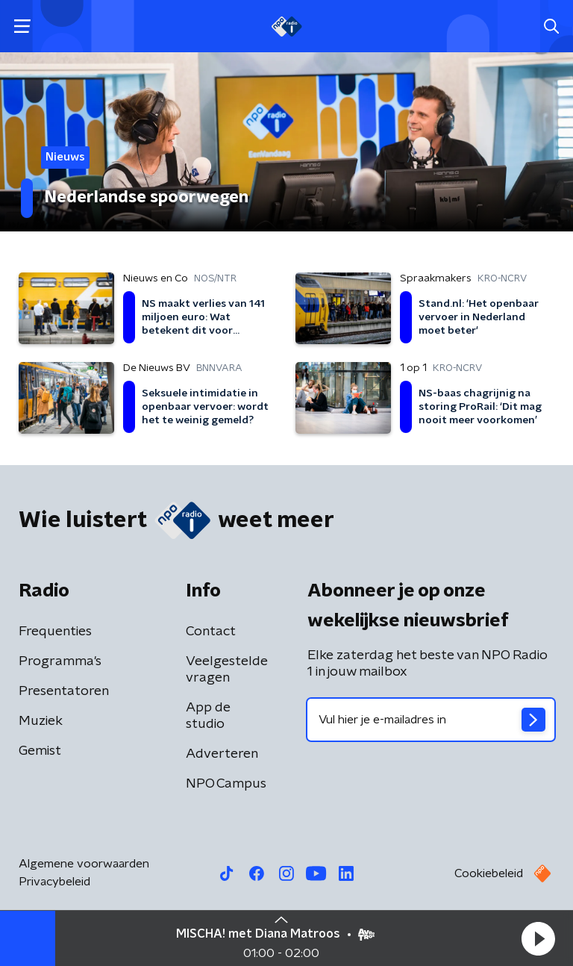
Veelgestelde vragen (227, 670)
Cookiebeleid (488, 873)
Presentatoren (64, 691)
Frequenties (55, 631)
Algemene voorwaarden (84, 864)
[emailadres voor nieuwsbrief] (430, 720)
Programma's (60, 661)
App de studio (208, 716)
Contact (211, 631)
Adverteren (222, 754)
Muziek (41, 721)
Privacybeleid (54, 882)
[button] (538, 938)
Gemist (40, 751)
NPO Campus (226, 784)
